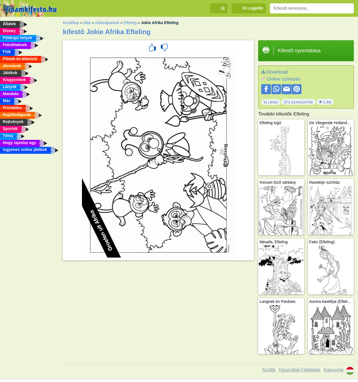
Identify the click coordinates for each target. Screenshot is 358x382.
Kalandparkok (107, 22)
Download (277, 72)
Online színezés (284, 79)
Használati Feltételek (300, 369)
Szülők (268, 369)
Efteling (130, 22)
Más (87, 22)
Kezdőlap (71, 22)
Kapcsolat (333, 369)
